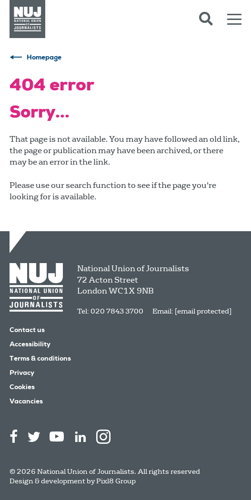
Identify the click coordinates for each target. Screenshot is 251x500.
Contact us (27, 330)
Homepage (44, 58)
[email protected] (203, 311)
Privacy (22, 373)
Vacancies (26, 402)
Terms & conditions (40, 359)
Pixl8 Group (116, 481)
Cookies (22, 387)
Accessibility (30, 345)
